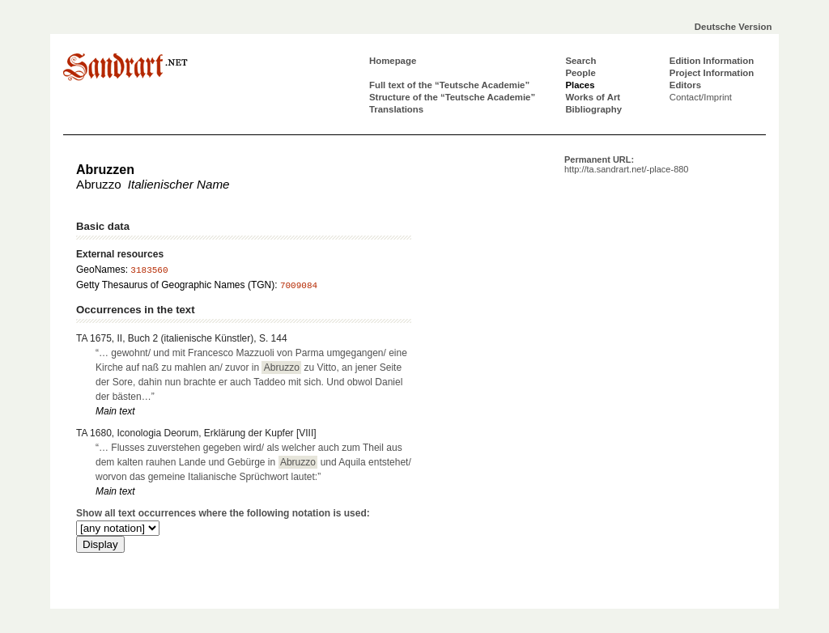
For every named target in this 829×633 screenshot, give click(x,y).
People (580, 73)
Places (579, 85)
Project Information (712, 73)
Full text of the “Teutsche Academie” (449, 85)
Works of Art (592, 97)
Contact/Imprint (701, 97)
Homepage (392, 61)
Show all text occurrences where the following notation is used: (223, 513)
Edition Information (712, 61)
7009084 (298, 286)
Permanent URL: (626, 164)
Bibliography (593, 109)
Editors (685, 85)
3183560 (149, 270)
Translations (396, 109)
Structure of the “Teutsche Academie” (452, 97)
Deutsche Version (733, 27)
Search (580, 61)
